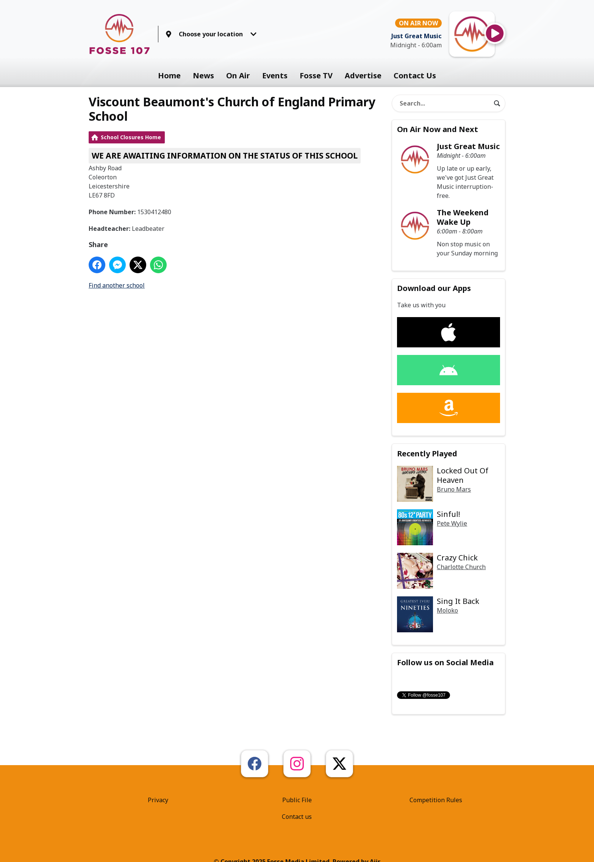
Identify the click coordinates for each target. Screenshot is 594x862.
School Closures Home (131, 137)
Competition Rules (436, 800)
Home (169, 75)
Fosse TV (316, 75)
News (203, 75)
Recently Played (427, 453)
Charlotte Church (461, 567)
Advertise (363, 75)
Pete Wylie (452, 523)
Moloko (447, 610)
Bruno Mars (454, 489)
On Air (238, 75)
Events (275, 75)
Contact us (297, 816)
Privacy (158, 800)
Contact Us (415, 75)
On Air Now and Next (437, 129)
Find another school (117, 285)
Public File (297, 800)
